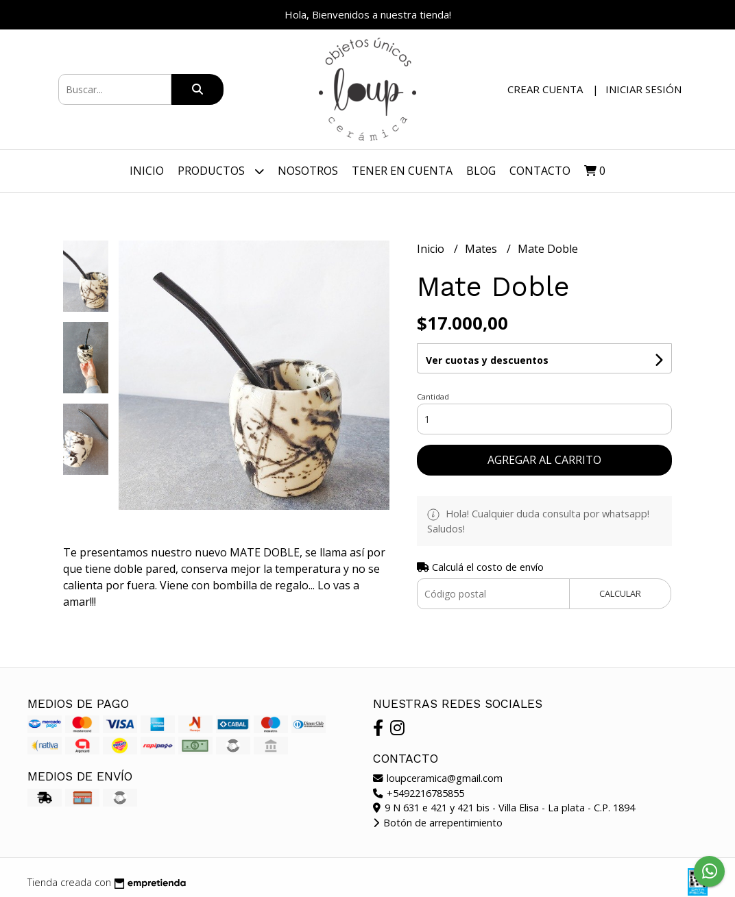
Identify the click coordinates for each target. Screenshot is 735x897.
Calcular (620, 593)
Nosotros (308, 170)
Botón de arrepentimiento (438, 822)
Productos (221, 171)
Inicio (147, 170)
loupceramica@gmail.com (438, 778)
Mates (482, 248)
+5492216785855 (418, 793)
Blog (481, 170)
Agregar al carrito (544, 459)
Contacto (539, 170)
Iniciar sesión (643, 89)
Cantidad (433, 396)
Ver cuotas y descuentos (487, 360)
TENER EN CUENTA (402, 170)
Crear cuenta (545, 89)
